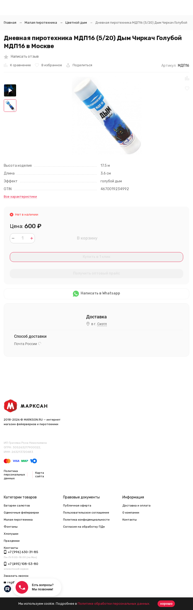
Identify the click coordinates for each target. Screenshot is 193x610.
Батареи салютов (17, 505)
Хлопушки (11, 533)
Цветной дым (76, 22)
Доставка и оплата (136, 505)
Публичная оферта (77, 505)
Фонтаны (11, 526)
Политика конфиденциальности (86, 519)
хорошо (166, 603)
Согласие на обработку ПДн (84, 526)
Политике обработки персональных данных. (114, 603)
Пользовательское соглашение (86, 512)
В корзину (87, 238)
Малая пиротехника (41, 22)
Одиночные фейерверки (21, 512)
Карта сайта (39, 474)
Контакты (129, 519)
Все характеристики (20, 196)
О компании (130, 512)
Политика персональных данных (14, 474)
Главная (10, 22)
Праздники (12, 541)
